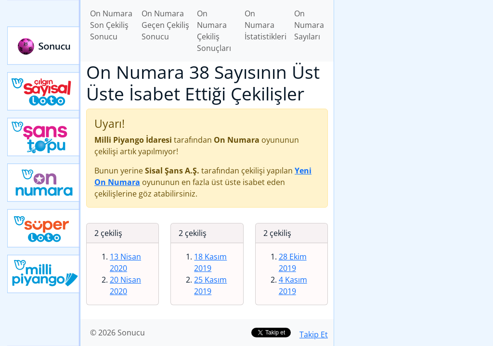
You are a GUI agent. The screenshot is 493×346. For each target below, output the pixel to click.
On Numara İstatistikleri (265, 25)
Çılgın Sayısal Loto (43, 91)
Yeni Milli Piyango (43, 274)
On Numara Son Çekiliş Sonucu (111, 25)
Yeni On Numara (43, 182)
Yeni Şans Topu (43, 137)
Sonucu (43, 45)
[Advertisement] (413, 68)
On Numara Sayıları (309, 25)
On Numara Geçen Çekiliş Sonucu (165, 25)
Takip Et (313, 334)
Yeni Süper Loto (43, 228)
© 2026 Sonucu (117, 332)
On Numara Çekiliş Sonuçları (214, 30)
